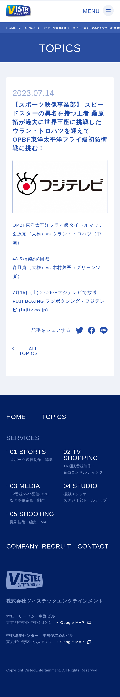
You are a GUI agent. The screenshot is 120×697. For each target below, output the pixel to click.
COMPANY (22, 546)
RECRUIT (56, 546)
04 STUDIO (80, 485)
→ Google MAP (69, 622)
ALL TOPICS (28, 351)
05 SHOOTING (32, 513)
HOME (11, 28)
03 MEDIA (25, 485)
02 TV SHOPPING (80, 454)
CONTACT (93, 546)
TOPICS (29, 28)
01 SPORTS (28, 451)
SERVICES (22, 437)
